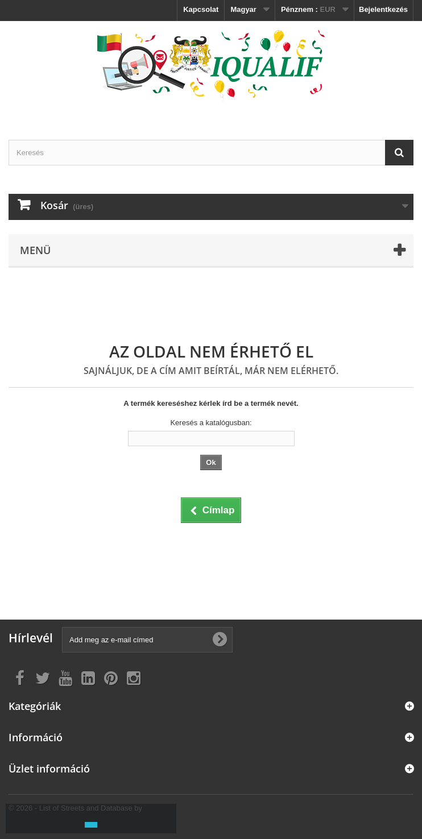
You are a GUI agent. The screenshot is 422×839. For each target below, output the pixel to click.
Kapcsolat (200, 9)
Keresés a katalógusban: (210, 422)
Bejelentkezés (383, 9)
